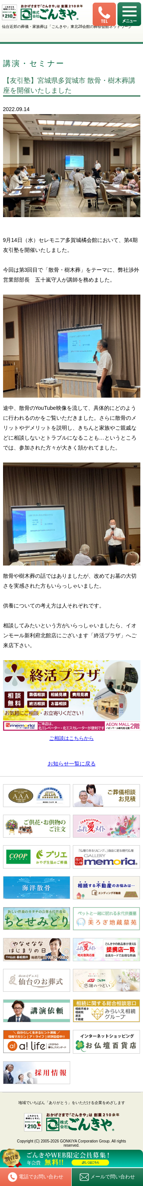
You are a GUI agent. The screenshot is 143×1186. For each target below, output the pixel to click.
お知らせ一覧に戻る (72, 764)
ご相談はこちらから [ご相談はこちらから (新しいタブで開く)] (71, 738)
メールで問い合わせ (107, 1177)
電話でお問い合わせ (35, 1176)
